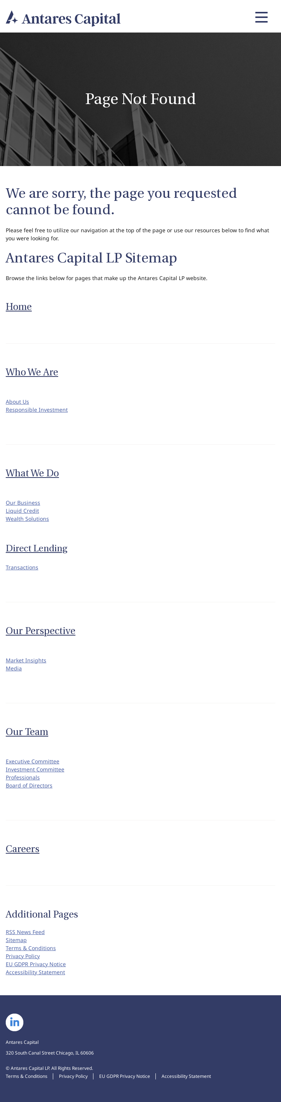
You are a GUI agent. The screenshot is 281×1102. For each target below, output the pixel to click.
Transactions (22, 567)
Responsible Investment (37, 409)
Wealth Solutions (27, 518)
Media (14, 668)
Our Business (23, 502)
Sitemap (16, 940)
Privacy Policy (23, 956)
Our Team (27, 732)
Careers (22, 849)
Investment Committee (35, 769)
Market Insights (26, 660)
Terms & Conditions (31, 948)
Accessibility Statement (35, 972)
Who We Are (32, 372)
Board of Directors (29, 785)
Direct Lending (36, 548)
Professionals (23, 777)
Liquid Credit (22, 510)
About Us (17, 401)
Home (19, 307)
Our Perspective (40, 631)
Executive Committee (32, 761)
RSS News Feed (25, 932)
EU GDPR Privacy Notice (36, 964)
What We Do (32, 473)
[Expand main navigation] (260, 17)
